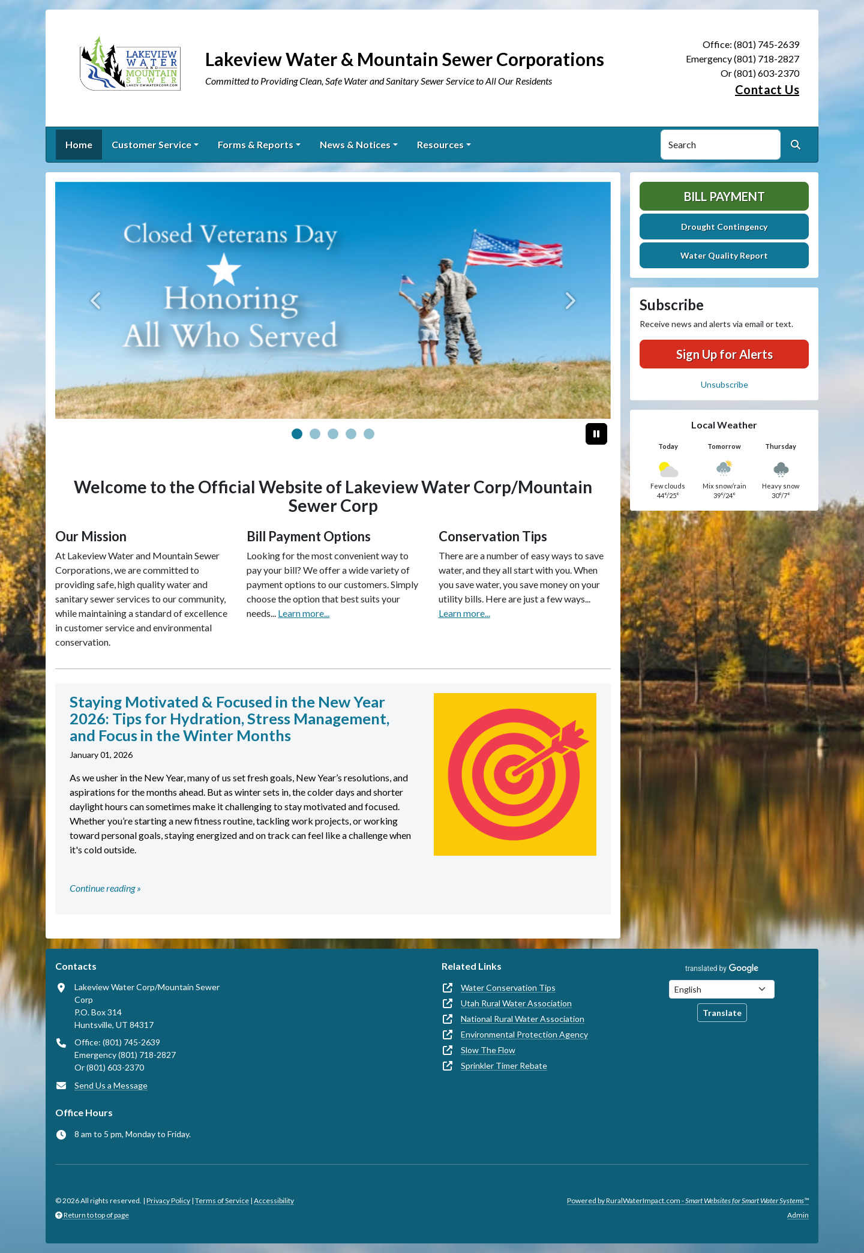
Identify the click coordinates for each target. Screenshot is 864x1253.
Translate (722, 1013)
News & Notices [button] (355, 144)
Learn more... (303, 613)
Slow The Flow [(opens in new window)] (488, 1050)
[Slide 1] (315, 434)
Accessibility (274, 1200)
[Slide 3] (351, 434)
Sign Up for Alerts (724, 354)
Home (78, 144)
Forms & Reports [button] (255, 144)
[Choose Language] (722, 989)
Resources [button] (440, 144)
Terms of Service (222, 1200)
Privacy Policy (168, 1200)
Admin (798, 1214)
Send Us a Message (111, 1085)
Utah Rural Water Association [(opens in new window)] (516, 1003)
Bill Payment (724, 196)
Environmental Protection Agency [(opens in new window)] (524, 1034)
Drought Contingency (724, 226)
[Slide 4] (369, 434)
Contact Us (767, 89)
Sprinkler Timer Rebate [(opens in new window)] (504, 1065)
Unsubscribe (724, 384)
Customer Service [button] (151, 144)
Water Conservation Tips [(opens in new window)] (508, 987)
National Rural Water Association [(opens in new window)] (522, 1019)
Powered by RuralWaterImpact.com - (688, 1200)
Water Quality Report (724, 255)
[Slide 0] (297, 434)
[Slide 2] (333, 434)
